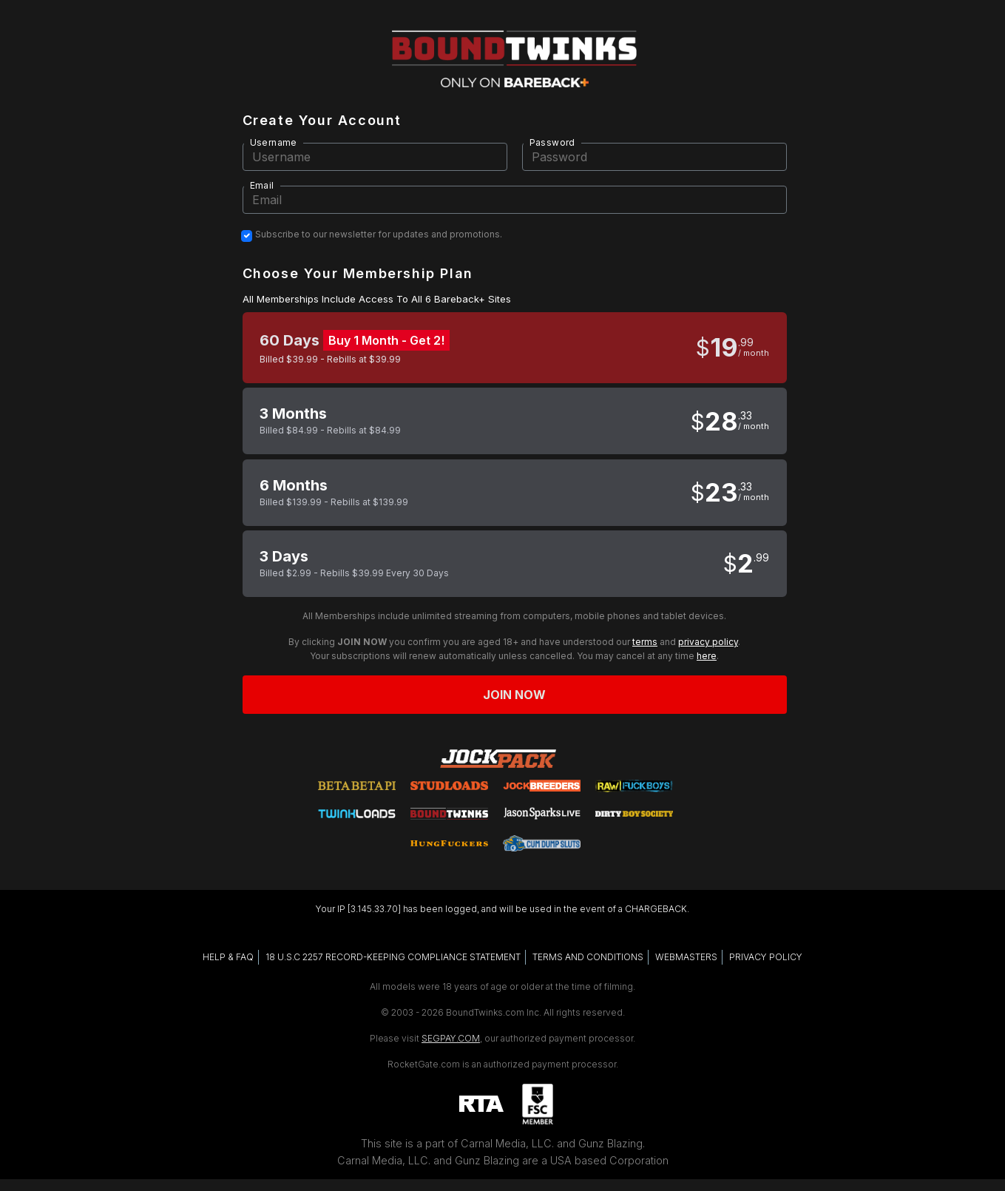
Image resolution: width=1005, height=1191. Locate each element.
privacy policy (708, 641)
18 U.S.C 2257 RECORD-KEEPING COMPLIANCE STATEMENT (393, 956)
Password (552, 142)
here (707, 655)
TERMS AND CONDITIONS (587, 956)
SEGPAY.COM (451, 1038)
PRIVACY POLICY (765, 956)
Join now (515, 694)
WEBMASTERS (686, 956)
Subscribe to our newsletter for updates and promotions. (378, 234)
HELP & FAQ (228, 956)
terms (644, 641)
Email (262, 185)
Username (273, 142)
